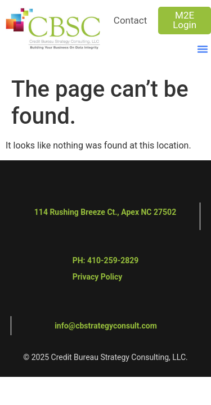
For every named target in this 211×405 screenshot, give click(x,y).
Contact (130, 20)
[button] (202, 48)
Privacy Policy (98, 276)
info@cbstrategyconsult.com (106, 325)
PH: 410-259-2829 (106, 260)
